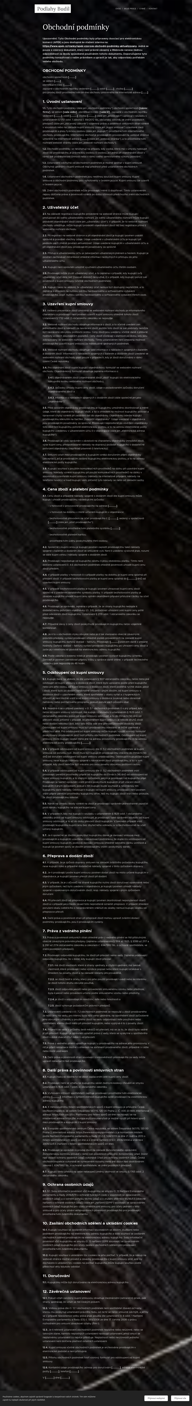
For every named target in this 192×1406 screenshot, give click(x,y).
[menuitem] (119, 8)
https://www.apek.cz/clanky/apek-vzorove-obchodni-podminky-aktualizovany (90, 46)
